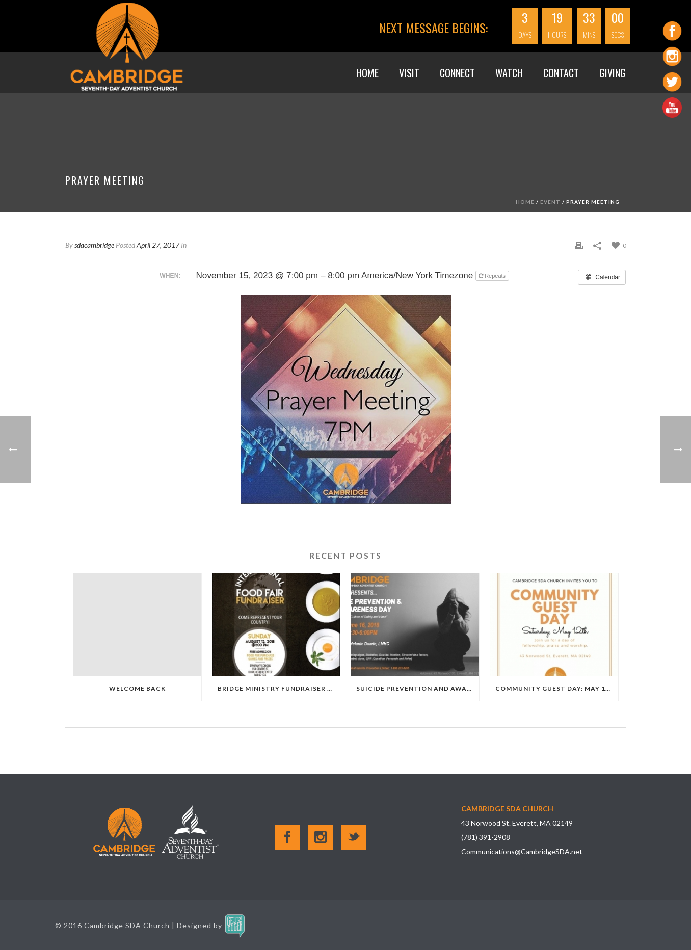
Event (550, 202)
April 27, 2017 (158, 245)
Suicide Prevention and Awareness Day (417, 688)
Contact (561, 73)
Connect (457, 73)
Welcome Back (137, 688)
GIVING (612, 73)
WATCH (509, 73)
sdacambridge (94, 245)
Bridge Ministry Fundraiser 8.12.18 (279, 688)
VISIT (409, 73)
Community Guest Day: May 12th (556, 688)
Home (367, 73)
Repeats (493, 276)
